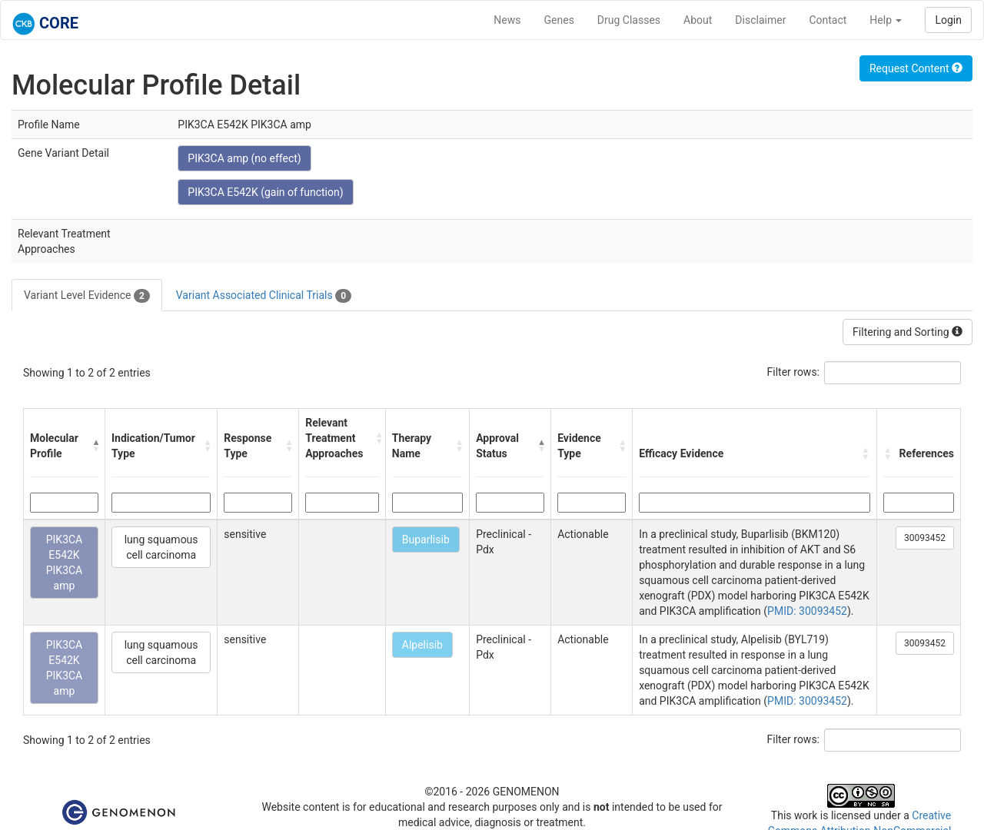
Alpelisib (422, 645)
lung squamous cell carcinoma (161, 547)
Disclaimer (760, 20)
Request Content (915, 68)
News (507, 20)
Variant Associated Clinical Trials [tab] (263, 296)
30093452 (925, 538)
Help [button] (885, 20)
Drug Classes (628, 20)
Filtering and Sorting (907, 332)
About (697, 20)
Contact (827, 20)
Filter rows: (793, 372)
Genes (559, 20)
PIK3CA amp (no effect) (244, 158)
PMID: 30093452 (807, 611)
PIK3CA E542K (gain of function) (265, 192)
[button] (94, 445)
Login (948, 20)
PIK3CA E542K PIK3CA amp (64, 562)
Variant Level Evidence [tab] (87, 296)
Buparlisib (426, 539)
